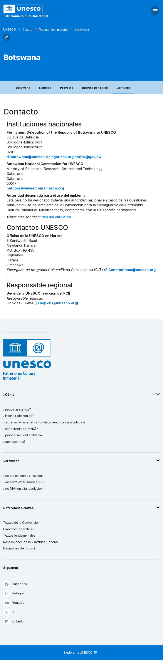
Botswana (23, 87)
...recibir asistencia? (17, 409)
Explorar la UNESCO (81, 653)
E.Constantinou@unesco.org (130, 270)
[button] (6, 39)
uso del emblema (56, 217)
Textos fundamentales (19, 535)
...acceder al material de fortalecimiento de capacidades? (44, 422)
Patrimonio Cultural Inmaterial (25, 16)
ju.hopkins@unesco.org (56, 303)
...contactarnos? (14, 441)
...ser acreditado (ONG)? (20, 429)
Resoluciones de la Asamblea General (30, 542)
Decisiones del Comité (19, 548)
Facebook (15, 584)
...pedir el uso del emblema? (23, 435)
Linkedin (13, 621)
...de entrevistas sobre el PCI (23, 482)
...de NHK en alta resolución (23, 488)
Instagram (14, 593)
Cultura (27, 29)
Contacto (123, 87)
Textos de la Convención (21, 522)
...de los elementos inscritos (23, 476)
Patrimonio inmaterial (53, 29)
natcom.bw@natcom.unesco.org (35, 188)
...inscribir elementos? (18, 416)
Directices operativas (18, 529)
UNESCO (9, 29)
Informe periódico (95, 87)
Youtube (13, 602)
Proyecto (66, 87)
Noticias (45, 87)
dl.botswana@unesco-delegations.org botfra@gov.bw (54, 157)
